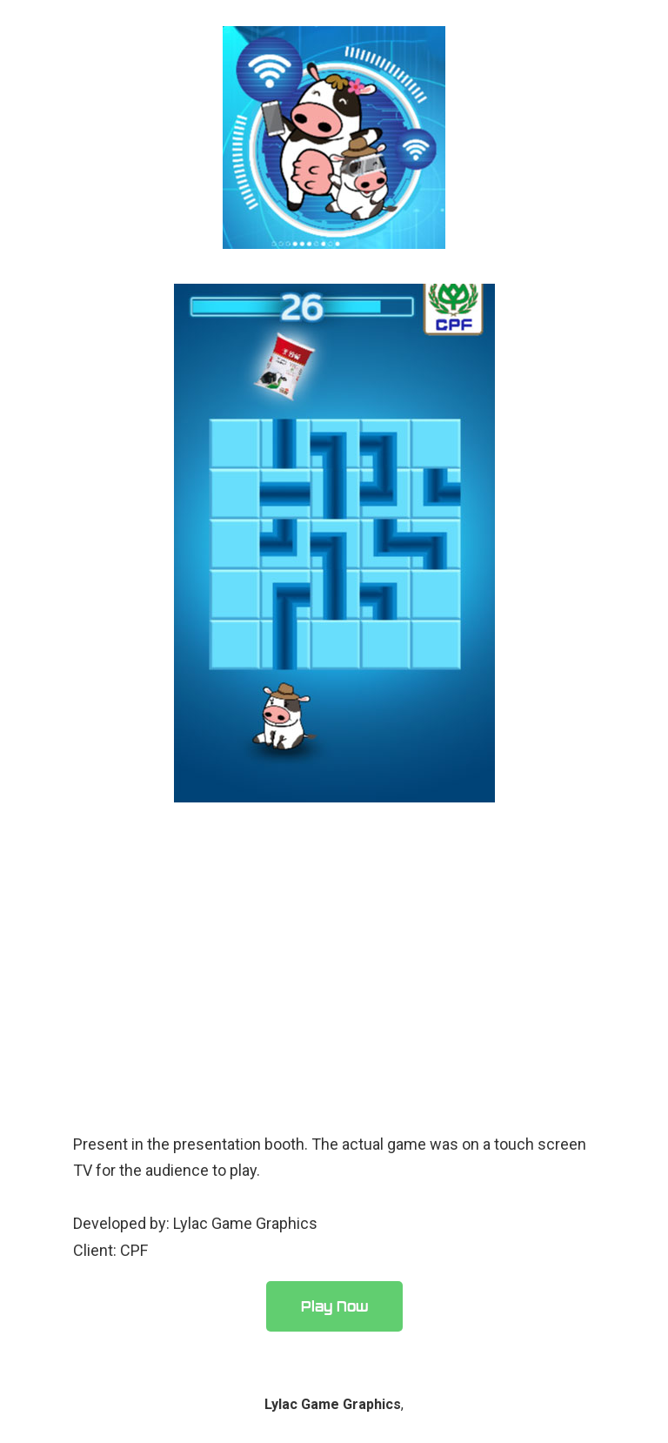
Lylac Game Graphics (332, 1404)
